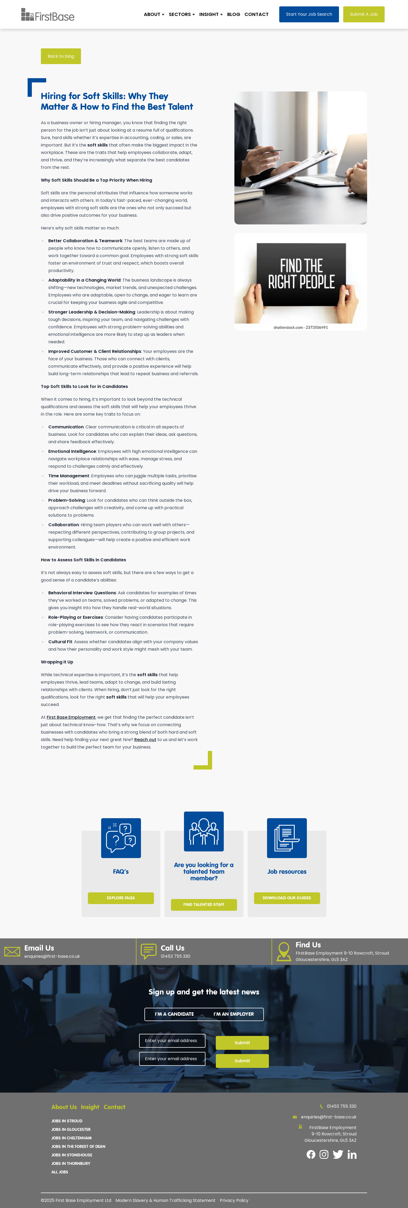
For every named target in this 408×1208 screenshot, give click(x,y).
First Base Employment (71, 717)
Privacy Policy (234, 1200)
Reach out (145, 740)
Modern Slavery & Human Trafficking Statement (165, 1200)
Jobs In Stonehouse (71, 1155)
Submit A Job (364, 14)
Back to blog (61, 56)
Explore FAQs (121, 898)
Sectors (180, 14)
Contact (256, 14)
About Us (64, 1107)
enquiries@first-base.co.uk (325, 1117)
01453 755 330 (338, 1106)
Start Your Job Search (309, 14)
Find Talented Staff (204, 905)
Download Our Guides (287, 898)
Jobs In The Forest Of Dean (78, 1147)
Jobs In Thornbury (70, 1164)
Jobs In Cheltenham (71, 1138)
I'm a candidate (174, 1014)
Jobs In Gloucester (71, 1130)
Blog (233, 14)
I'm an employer (234, 1014)
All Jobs (59, 1172)
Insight (209, 14)
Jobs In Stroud (66, 1121)
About (152, 14)
